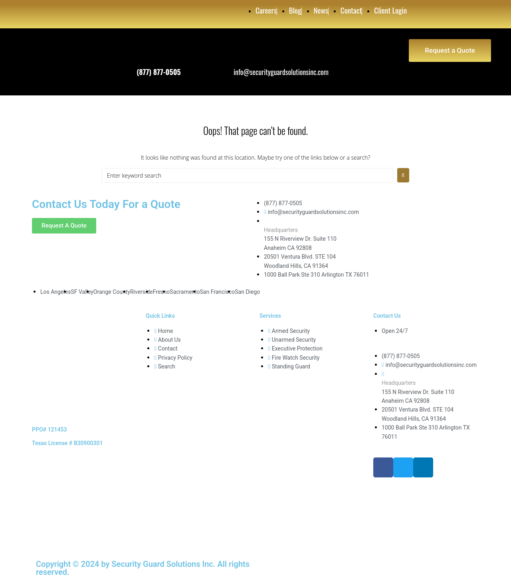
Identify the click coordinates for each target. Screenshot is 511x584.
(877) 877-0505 (159, 72)
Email (241, 61)
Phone (145, 61)
